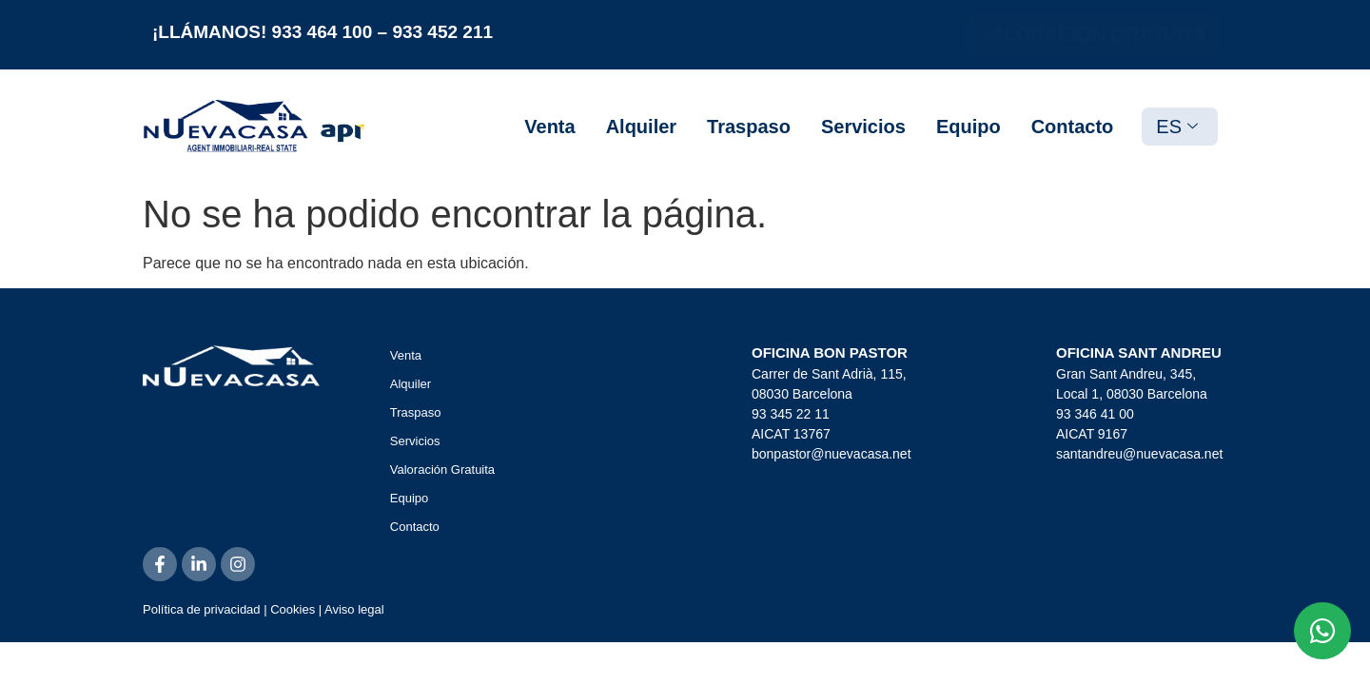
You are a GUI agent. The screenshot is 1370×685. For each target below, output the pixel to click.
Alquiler (641, 126)
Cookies (292, 609)
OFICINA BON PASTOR (830, 352)
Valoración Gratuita (442, 469)
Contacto (1072, 126)
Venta (549, 126)
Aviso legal (354, 609)
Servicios (863, 126)
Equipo (968, 126)
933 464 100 (322, 32)
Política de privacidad (202, 609)
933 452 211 (442, 32)
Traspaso (749, 126)
